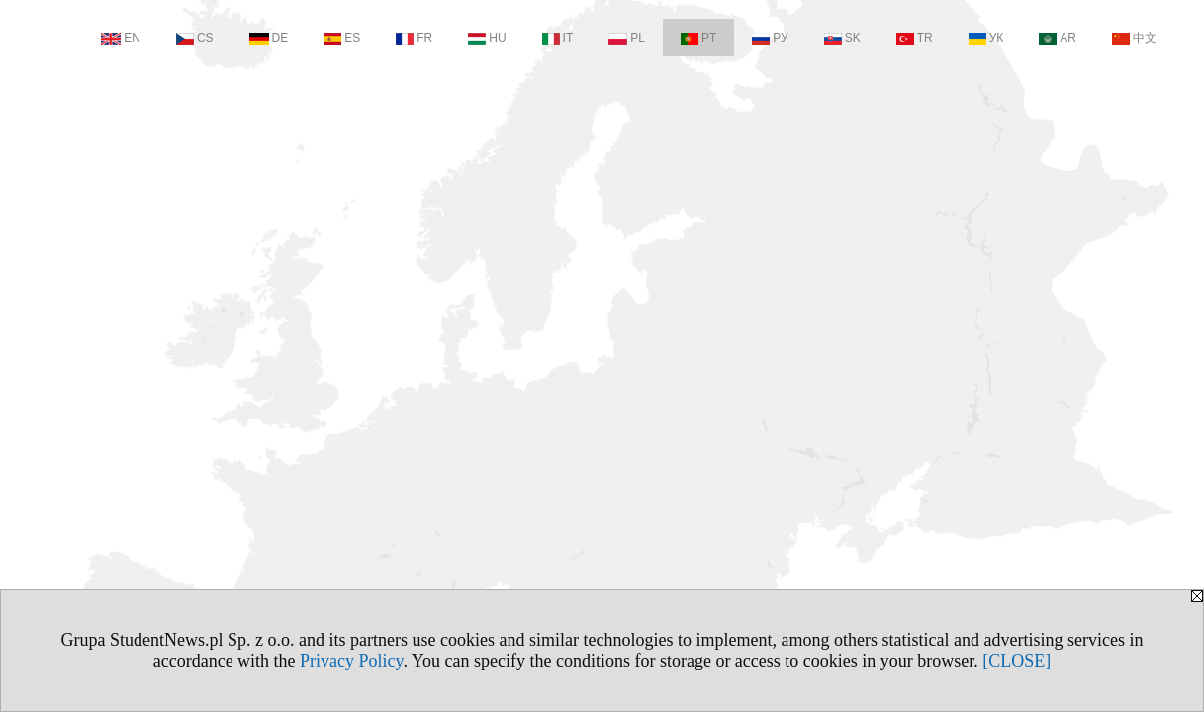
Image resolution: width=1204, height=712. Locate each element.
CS (195, 37)
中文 (1134, 37)
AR (1057, 37)
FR (414, 37)
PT (698, 37)
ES (342, 37)
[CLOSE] (1016, 660)
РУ (769, 37)
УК (986, 37)
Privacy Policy (351, 660)
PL (626, 37)
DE (269, 37)
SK (842, 37)
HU (487, 37)
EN (120, 37)
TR (914, 37)
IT (558, 37)
